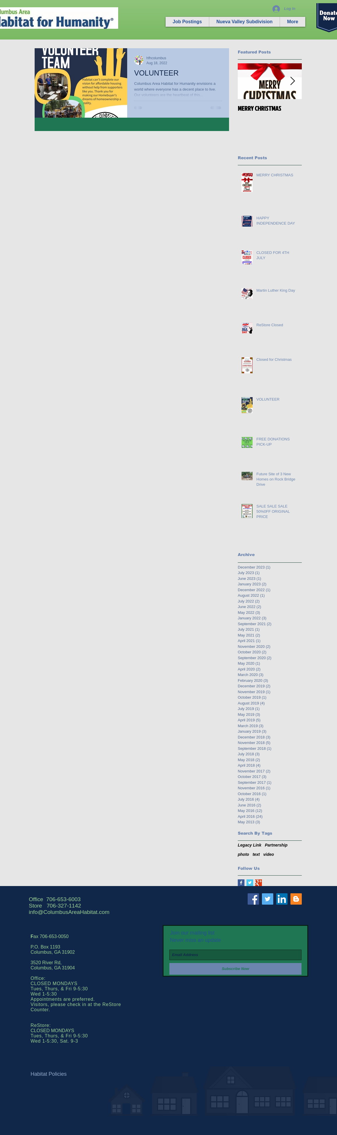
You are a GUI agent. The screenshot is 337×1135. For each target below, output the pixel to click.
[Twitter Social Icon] (267, 899)
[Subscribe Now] (235, 969)
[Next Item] (292, 81)
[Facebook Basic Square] (241, 882)
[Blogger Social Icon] (296, 899)
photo (243, 854)
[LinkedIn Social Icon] (282, 899)
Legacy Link (249, 845)
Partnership (276, 845)
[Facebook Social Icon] (253, 899)
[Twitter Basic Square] (249, 882)
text (256, 854)
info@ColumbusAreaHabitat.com (69, 912)
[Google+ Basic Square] (258, 882)
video (268, 854)
